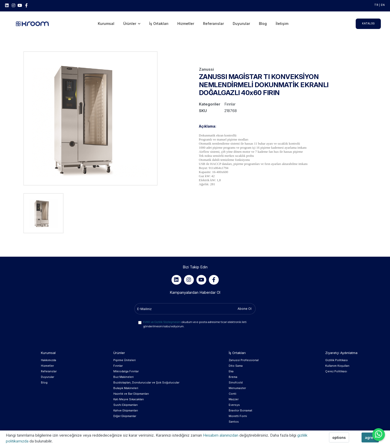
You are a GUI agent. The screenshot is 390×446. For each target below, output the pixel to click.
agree (370, 437)
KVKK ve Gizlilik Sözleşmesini (162, 322)
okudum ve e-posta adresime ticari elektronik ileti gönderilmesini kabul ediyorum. (195, 324)
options (339, 437)
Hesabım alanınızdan (221, 435)
